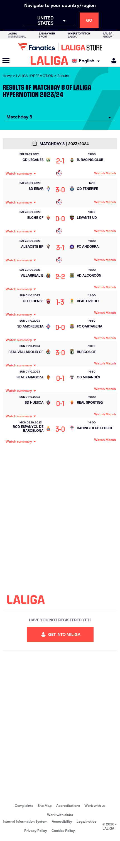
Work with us (94, 805)
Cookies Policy (63, 830)
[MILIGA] (112, 60)
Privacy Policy (35, 830)
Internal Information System (25, 821)
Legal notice (86, 821)
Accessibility (62, 821)
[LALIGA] (49, 60)
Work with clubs (60, 815)
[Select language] (87, 61)
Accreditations (68, 805)
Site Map (45, 805)
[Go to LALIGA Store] (60, 47)
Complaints (24, 805)
